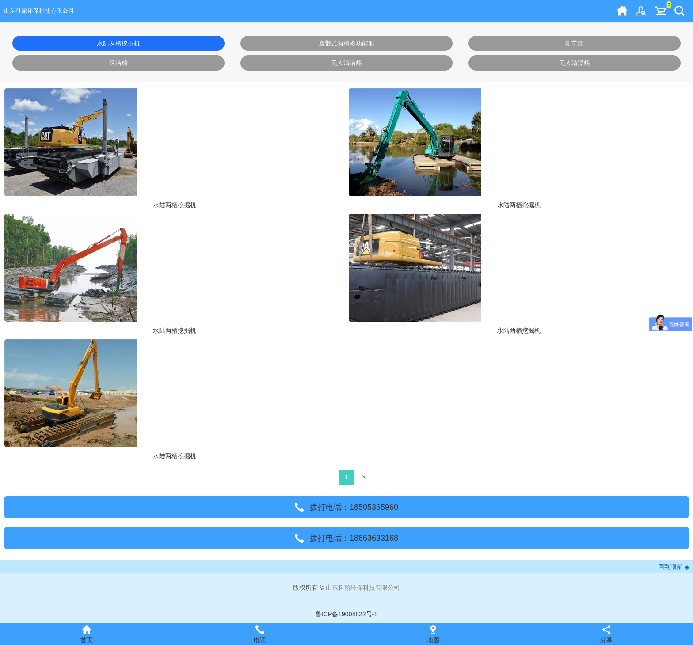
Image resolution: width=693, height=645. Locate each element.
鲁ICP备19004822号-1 (346, 614)
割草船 (574, 43)
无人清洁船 (346, 62)
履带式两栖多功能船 (346, 43)
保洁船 (118, 62)
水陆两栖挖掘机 (118, 43)
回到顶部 (670, 566)
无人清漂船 (574, 62)
